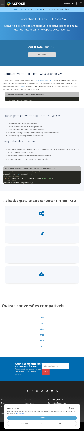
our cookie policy (20, 413)
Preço (3, 403)
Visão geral (42, 54)
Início (3, 399)
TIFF (42, 317)
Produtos (27, 399)
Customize (24, 423)
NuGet (23, 86)
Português (69, 3)
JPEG (42, 335)
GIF (42, 323)
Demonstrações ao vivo (57, 403)
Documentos (29, 403)
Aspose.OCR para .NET (44, 80)
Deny (59, 423)
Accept (42, 418)
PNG (42, 341)
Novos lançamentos (55, 399)
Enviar (46, 372)
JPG (42, 329)
